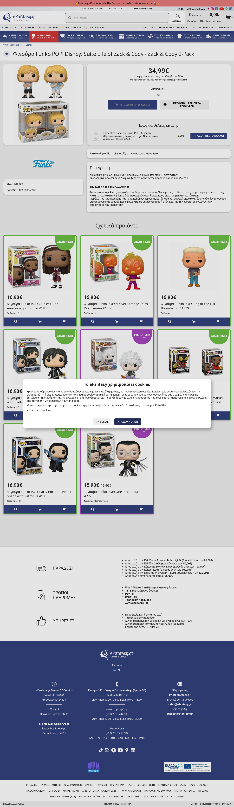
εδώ (122, 405)
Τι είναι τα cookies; (40, 410)
